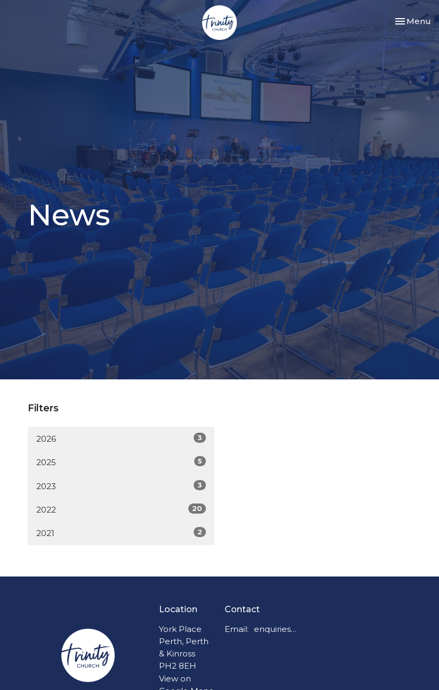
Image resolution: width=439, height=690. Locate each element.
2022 (121, 509)
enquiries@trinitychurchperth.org (277, 629)
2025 (121, 461)
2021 (121, 532)
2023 (121, 485)
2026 (121, 438)
